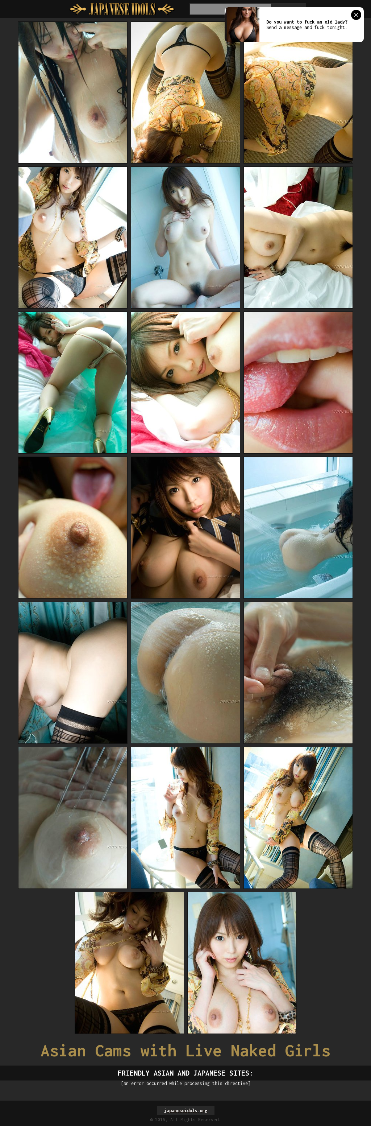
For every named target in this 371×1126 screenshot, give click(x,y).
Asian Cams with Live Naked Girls (185, 1050)
